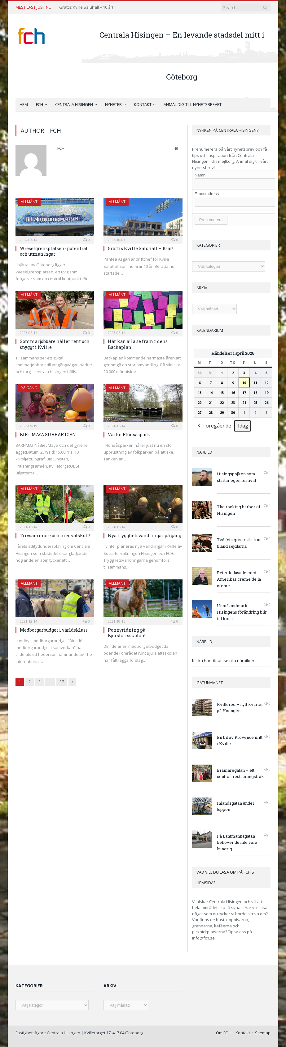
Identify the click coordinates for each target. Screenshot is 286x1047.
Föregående (213, 426)
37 (61, 681)
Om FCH (223, 1033)
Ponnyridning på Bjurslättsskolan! (126, 632)
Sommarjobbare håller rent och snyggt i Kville (55, 344)
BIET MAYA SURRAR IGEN (48, 434)
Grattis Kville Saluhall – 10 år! (86, 7)
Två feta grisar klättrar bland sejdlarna (239, 543)
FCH (39, 104)
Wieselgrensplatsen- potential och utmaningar (54, 251)
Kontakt (143, 104)
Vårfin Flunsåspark (129, 434)
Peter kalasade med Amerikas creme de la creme (239, 579)
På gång (29, 388)
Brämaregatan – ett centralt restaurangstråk (240, 773)
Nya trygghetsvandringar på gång (144, 535)
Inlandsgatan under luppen (235, 806)
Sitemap (263, 1033)
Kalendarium (209, 330)
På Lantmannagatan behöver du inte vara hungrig (237, 842)
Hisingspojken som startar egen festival (236, 477)
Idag (243, 425)
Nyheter (113, 104)
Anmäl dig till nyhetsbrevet (193, 104)
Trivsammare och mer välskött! (55, 535)
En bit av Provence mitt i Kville (239, 740)
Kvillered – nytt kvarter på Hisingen (240, 708)
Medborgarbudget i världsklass (54, 630)
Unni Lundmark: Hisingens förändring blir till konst (242, 612)
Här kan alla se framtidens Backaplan (138, 344)
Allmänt (29, 201)
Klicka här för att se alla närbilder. (223, 660)
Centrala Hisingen (74, 104)
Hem (24, 104)
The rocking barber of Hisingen (238, 510)
